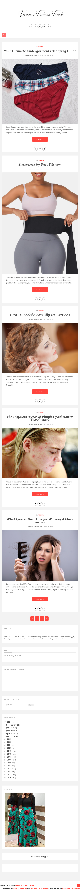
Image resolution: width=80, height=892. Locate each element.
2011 (9, 774)
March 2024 (11, 736)
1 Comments (48, 169)
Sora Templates (20, 888)
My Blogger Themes (39, 888)
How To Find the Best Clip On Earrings (40, 315)
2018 (9, 754)
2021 (9, 745)
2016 (9, 759)
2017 (9, 757)
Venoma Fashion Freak (24, 885)
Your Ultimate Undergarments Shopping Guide (40, 51)
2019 (9, 751)
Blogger (44, 856)
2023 (9, 739)
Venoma (41, 47)
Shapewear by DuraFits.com (40, 164)
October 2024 (12, 725)
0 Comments (48, 55)
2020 (9, 748)
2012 (9, 771)
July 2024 (10, 727)
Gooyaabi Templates (71, 888)
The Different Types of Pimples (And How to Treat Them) (40, 418)
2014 (9, 765)
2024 (9, 722)
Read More (40, 139)
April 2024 (11, 733)
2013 (9, 768)
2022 (9, 742)
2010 (9, 777)
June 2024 (11, 730)
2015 (9, 762)
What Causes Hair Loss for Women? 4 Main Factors (40, 520)
